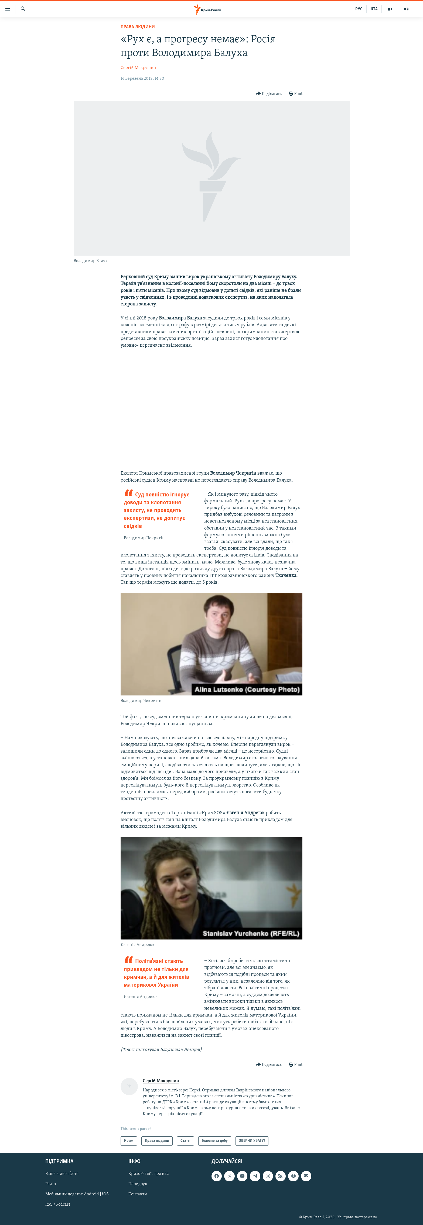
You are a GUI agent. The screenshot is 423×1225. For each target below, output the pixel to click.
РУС (359, 9)
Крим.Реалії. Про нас (148, 1174)
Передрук (137, 1184)
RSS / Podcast (57, 1205)
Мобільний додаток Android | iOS (77, 1194)
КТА (374, 9)
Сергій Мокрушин (138, 68)
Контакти (137, 1194)
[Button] (269, 94)
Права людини (138, 27)
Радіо (50, 1184)
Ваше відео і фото (62, 1174)
